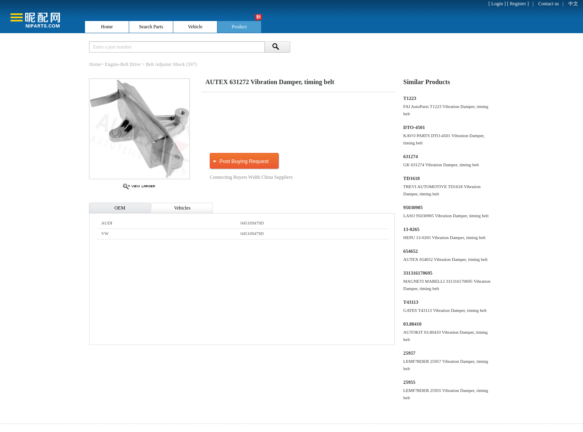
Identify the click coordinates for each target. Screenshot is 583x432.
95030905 (413, 207)
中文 (573, 3)
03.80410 (412, 324)
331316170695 (417, 273)
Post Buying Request (243, 161)
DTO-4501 (414, 127)
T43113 (410, 302)
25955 (409, 382)
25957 (409, 353)
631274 (410, 156)
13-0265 (411, 229)
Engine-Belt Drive (122, 64)
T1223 (409, 98)
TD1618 (411, 178)
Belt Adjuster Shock (165, 64)
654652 (410, 251)
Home (95, 64)
